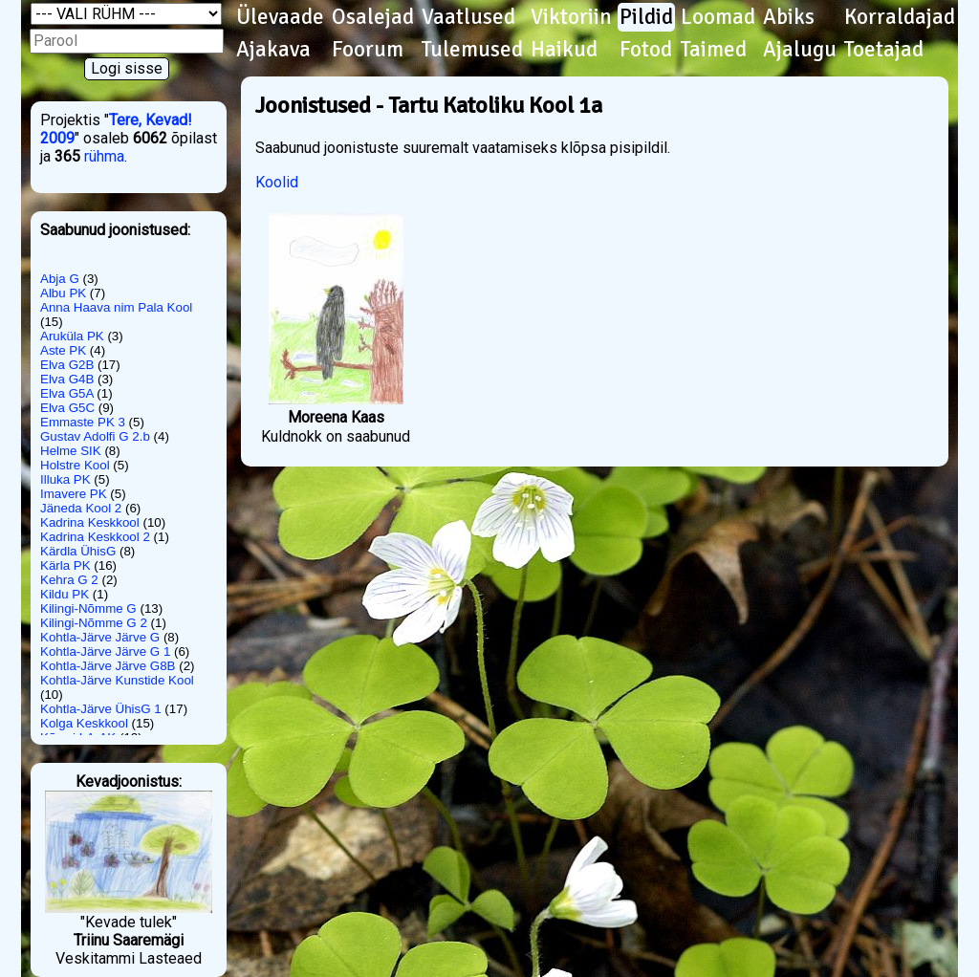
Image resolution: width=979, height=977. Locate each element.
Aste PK (63, 350)
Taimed (714, 49)
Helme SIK (70, 451)
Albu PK (63, 293)
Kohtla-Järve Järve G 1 (105, 651)
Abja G (59, 278)
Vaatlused (468, 17)
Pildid (646, 17)
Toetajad (884, 49)
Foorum (367, 49)
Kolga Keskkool (84, 723)
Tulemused (472, 49)
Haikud (564, 49)
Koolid (276, 182)
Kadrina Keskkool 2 (95, 537)
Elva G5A (67, 393)
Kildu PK (64, 594)
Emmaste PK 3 (82, 422)
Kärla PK (65, 565)
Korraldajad (899, 17)
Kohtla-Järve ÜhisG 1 (101, 709)
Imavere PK (73, 494)
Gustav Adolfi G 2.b (95, 436)
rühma (104, 156)
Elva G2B (67, 365)
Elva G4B (67, 379)
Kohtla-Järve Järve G (100, 637)
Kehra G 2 (69, 580)
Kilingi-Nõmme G (88, 608)
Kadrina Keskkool (90, 522)
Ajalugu (800, 49)
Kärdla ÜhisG (78, 551)
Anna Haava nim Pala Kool (116, 307)
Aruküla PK (72, 336)
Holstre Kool (75, 465)
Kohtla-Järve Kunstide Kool (117, 680)
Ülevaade (280, 17)
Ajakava (273, 49)
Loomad (718, 17)
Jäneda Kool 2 (80, 508)
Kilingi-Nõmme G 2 (93, 623)
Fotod (646, 49)
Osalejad (373, 17)
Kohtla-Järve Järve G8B (108, 666)
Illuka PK (65, 479)
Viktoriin (571, 17)
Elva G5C (67, 408)
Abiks (789, 17)
